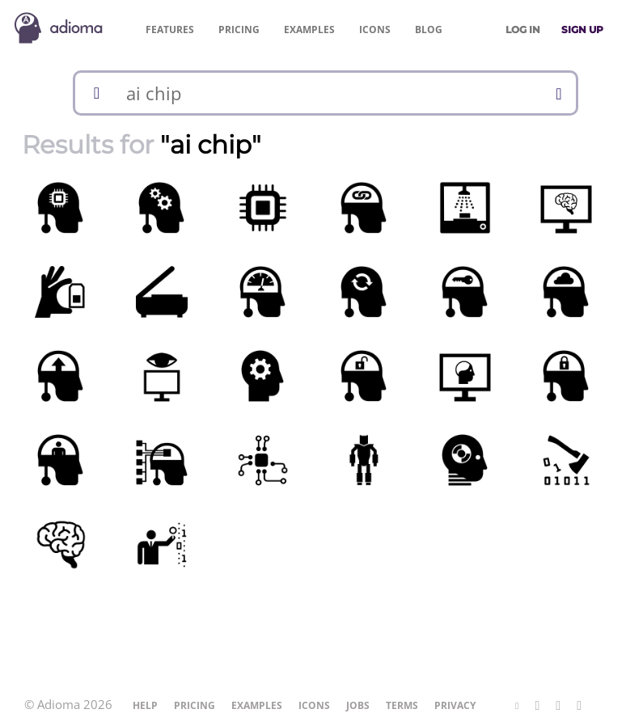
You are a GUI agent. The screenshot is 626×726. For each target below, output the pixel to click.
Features (170, 29)
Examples (309, 29)
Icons (375, 29)
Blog (428, 29)
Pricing (239, 29)
